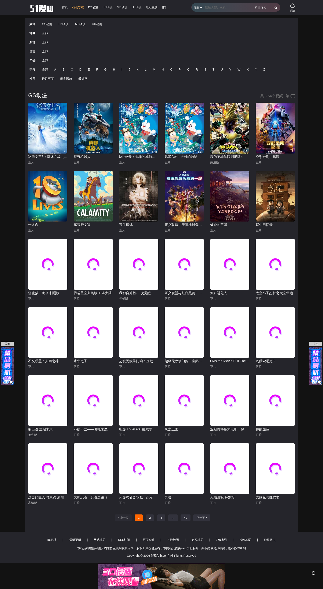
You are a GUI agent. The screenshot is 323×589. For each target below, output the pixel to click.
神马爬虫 (270, 539)
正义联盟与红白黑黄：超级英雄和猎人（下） (184, 293)
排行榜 (260, 7)
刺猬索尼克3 (265, 361)
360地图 (221, 539)
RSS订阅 (124, 539)
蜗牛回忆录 (264, 225)
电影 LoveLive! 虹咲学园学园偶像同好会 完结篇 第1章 (138, 429)
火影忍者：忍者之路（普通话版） (93, 497)
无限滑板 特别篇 (222, 497)
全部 (45, 33)
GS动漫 (93, 7)
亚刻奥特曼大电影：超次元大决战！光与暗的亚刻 (229, 429)
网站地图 (99, 539)
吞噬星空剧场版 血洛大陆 (93, 293)
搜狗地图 (245, 539)
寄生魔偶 (126, 225)
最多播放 (66, 78)
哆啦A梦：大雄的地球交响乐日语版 (138, 157)
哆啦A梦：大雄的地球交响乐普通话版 (184, 157)
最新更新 (75, 539)
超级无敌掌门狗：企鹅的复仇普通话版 (138, 361)
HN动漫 (107, 7)
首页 (65, 7)
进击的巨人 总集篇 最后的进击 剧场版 (47, 497)
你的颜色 (262, 429)
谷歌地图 (173, 539)
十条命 (33, 225)
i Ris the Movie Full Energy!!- (229, 361)
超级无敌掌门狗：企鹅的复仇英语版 (184, 361)
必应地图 (197, 539)
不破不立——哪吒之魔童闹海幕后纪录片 (93, 429)
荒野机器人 (82, 157)
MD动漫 (122, 7)
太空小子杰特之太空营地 (274, 293)
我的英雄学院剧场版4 (226, 157)
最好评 (82, 78)
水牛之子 (80, 361)
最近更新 (152, 7)
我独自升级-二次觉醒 (135, 293)
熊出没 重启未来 (40, 429)
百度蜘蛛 (149, 539)
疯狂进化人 (218, 293)
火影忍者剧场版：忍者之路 (138, 497)
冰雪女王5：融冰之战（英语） (47, 157)
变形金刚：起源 (267, 157)
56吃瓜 (52, 539)
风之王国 (171, 429)
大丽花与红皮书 (267, 497)
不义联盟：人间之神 (43, 361)
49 (185, 517)
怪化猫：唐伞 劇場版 (43, 293)
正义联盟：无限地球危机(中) (184, 225)
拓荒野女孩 (82, 225)
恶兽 (168, 497)
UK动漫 (137, 7)
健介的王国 (218, 225)
